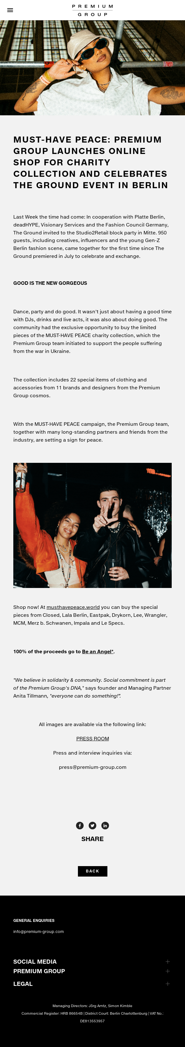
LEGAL (23, 983)
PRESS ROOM (92, 738)
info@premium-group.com (38, 931)
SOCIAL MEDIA (35, 961)
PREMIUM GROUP (39, 970)
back (92, 871)
